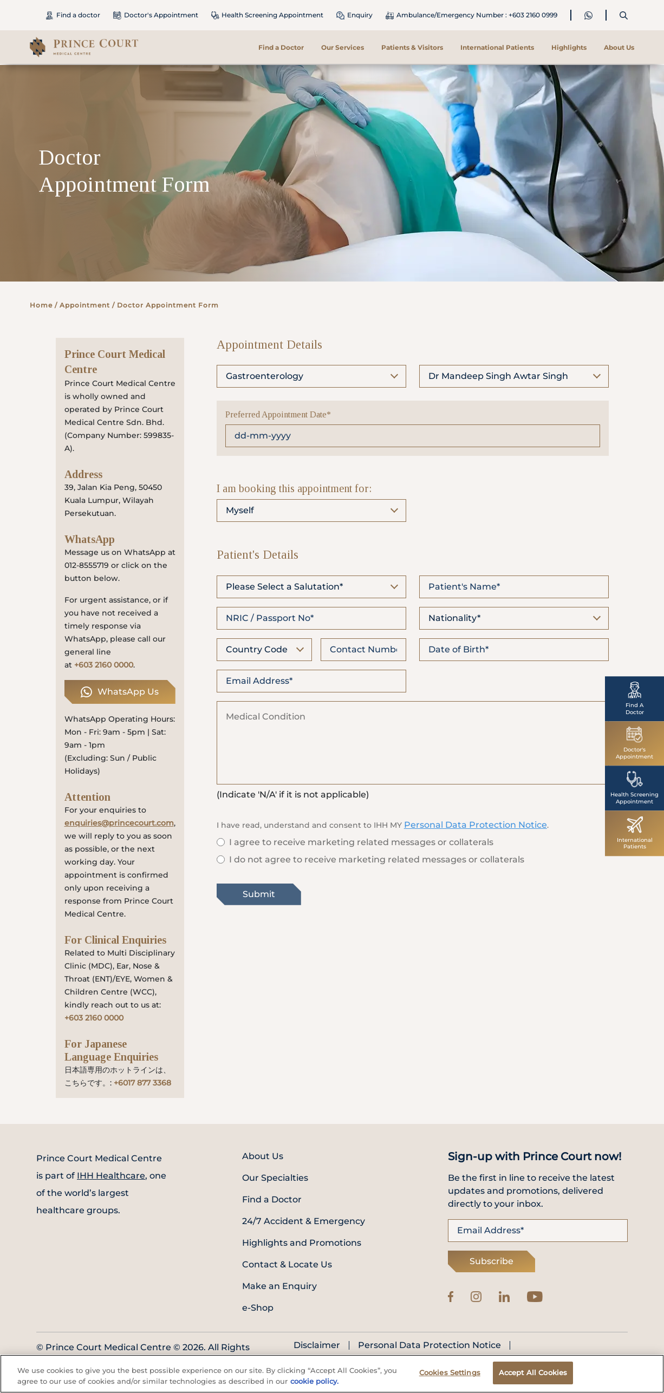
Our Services (342, 47)
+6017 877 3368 (142, 1083)
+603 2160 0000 (103, 665)
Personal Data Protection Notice (475, 825)
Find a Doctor (281, 47)
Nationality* (454, 618)
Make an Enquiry (279, 1286)
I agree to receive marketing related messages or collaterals (361, 842)
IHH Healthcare (111, 1175)
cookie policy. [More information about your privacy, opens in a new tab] (314, 1383)
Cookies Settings (449, 1375)
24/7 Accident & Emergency (303, 1221)
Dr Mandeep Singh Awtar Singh (498, 376)
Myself (240, 510)
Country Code (257, 649)
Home (41, 305)
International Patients (497, 47)
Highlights (569, 47)
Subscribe (491, 1261)
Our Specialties (275, 1178)
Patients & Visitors (412, 47)
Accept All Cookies (533, 1375)
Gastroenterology (264, 376)
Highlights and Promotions (301, 1243)
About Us (619, 47)
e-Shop (258, 1308)
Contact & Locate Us (287, 1264)
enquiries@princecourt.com (119, 823)
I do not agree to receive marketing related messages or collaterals (376, 859)
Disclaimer (317, 1345)
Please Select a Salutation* (284, 586)
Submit (259, 894)
